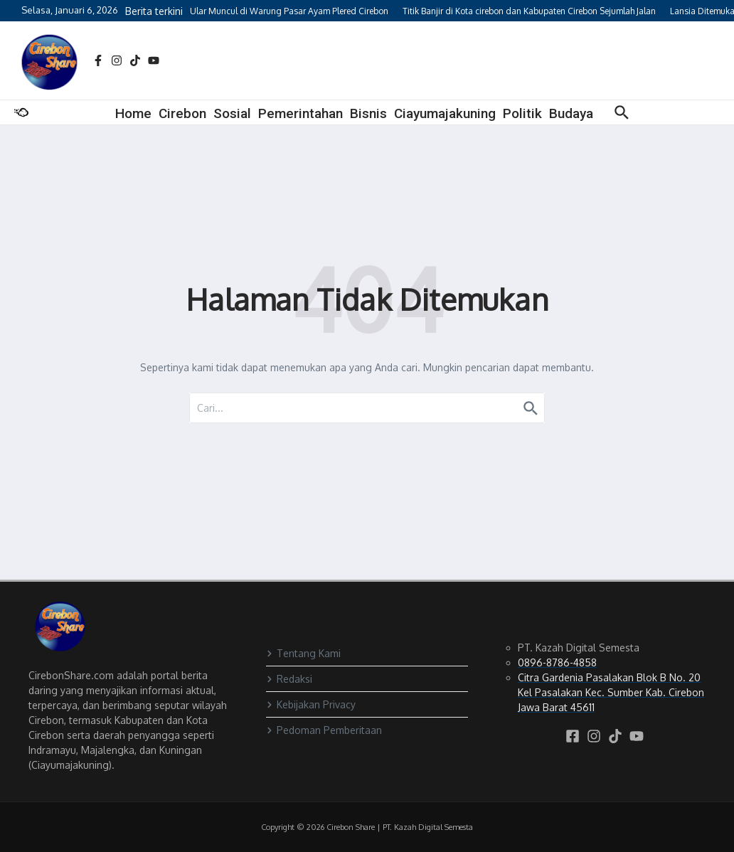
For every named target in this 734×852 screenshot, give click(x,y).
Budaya (571, 113)
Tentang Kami (303, 653)
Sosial (232, 113)
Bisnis (368, 113)
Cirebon (182, 113)
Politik (522, 113)
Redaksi (289, 679)
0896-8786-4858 (557, 662)
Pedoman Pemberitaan (324, 730)
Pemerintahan (300, 113)
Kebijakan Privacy (311, 704)
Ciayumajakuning (445, 113)
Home (133, 113)
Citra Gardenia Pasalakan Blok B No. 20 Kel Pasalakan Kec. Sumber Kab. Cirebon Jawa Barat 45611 (611, 692)
